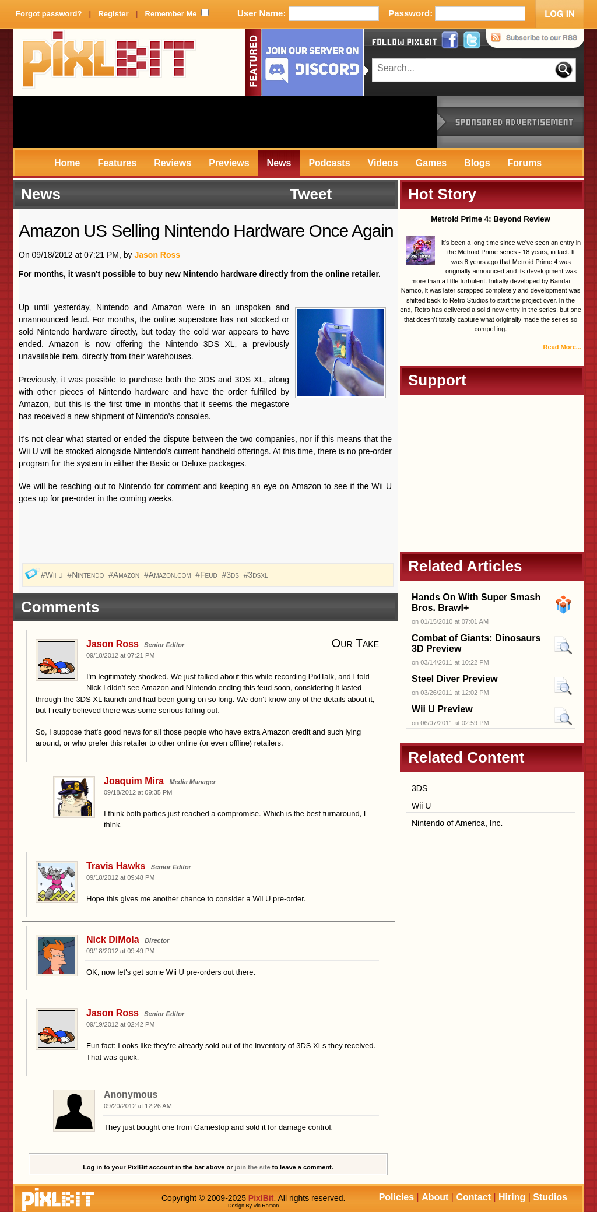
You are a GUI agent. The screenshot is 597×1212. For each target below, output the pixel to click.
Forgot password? (49, 13)
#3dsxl (257, 574)
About (435, 1197)
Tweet (311, 194)
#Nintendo (86, 574)
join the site (253, 1167)
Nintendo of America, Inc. (457, 823)
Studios (550, 1197)
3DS (419, 788)
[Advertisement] (225, 122)
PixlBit (109, 62)
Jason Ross (157, 254)
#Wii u (53, 574)
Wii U (421, 805)
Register (113, 13)
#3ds (231, 574)
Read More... (562, 346)
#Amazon (125, 574)
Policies (396, 1197)
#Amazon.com (168, 574)
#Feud (207, 574)
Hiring (511, 1197)
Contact (473, 1197)
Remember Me (171, 13)
